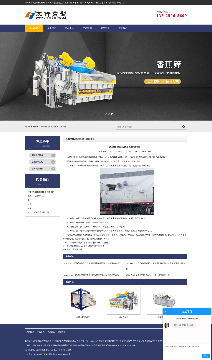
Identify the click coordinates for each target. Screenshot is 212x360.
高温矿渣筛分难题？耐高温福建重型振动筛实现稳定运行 (92, 263)
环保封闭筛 (46, 127)
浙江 (47, 350)
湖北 (65, 350)
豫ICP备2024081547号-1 (127, 345)
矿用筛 (53, 127)
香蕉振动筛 (67, 3)
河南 (39, 350)
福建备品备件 (37, 169)
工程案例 (51, 332)
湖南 (60, 350)
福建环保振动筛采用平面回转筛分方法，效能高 (90, 243)
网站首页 (79, 139)
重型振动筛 (61, 127)
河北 (69, 350)
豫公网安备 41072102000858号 (56, 354)
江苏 (52, 350)
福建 (43, 350)
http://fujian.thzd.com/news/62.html (137, 152)
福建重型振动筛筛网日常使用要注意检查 (87, 246)
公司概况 (30, 332)
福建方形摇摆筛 (83, 317)
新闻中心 (90, 139)
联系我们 (62, 332)
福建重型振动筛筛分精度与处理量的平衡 (148, 275)
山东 (56, 350)
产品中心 (40, 332)
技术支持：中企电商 (33, 354)
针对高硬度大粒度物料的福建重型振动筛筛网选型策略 (91, 275)
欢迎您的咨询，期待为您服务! (187, 319)
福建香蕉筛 (123, 317)
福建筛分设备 (37, 155)
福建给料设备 (37, 162)
